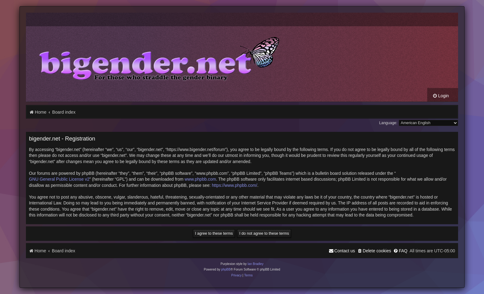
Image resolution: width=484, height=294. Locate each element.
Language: (388, 123)
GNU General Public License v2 (59, 179)
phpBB (226, 269)
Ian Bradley (256, 264)
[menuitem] (440, 96)
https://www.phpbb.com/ (234, 185)
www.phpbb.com (200, 179)
